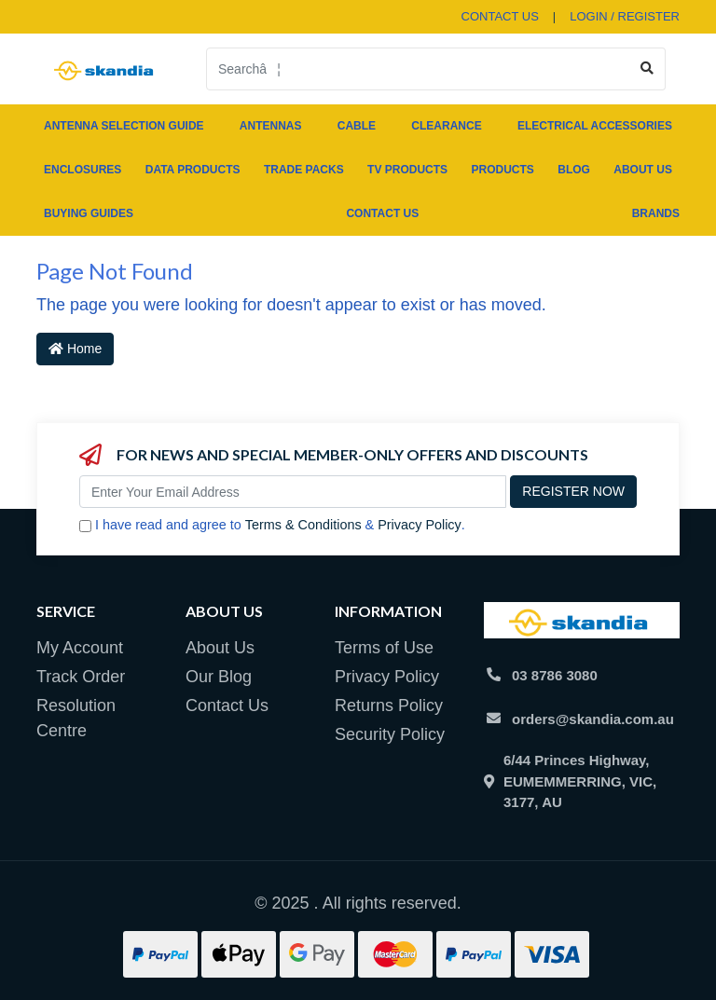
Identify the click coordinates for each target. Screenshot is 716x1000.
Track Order (80, 676)
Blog (574, 169)
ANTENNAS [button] (271, 125)
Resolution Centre (76, 718)
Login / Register (625, 16)
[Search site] (647, 69)
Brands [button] (656, 213)
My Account (79, 647)
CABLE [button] (356, 125)
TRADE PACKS (304, 169)
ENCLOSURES (82, 169)
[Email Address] (292, 491)
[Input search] (418, 69)
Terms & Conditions (303, 524)
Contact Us (382, 213)
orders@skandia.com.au (593, 719)
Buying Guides (88, 213)
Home (75, 348)
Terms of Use (384, 647)
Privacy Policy (419, 524)
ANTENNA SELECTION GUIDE (124, 125)
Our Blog (219, 676)
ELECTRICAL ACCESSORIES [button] (594, 125)
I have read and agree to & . (272, 525)
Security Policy (390, 734)
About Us (642, 169)
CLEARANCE (446, 125)
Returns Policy (389, 705)
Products (502, 169)
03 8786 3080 (555, 675)
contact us (500, 16)
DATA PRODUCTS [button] (193, 169)
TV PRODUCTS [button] (407, 169)
